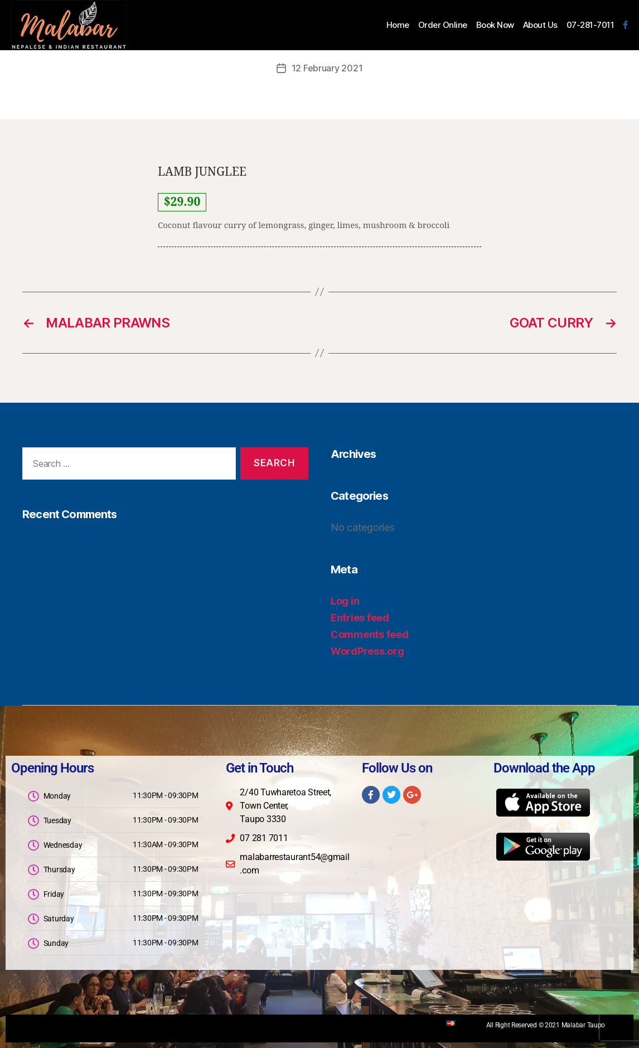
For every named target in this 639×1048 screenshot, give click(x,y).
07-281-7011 (590, 25)
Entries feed (360, 618)
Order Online (442, 25)
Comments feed (370, 634)
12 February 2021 (327, 68)
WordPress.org (367, 651)
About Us (540, 25)
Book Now (495, 25)
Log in (345, 601)
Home (397, 25)
